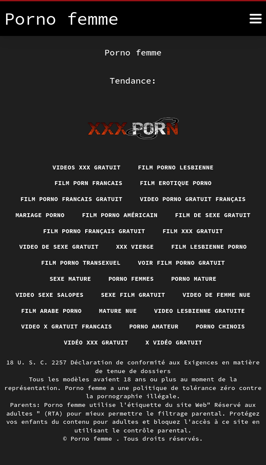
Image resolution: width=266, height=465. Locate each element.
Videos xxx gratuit (86, 167)
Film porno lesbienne (176, 167)
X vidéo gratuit (173, 342)
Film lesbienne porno (209, 246)
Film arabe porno (51, 311)
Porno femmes (131, 279)
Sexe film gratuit (133, 295)
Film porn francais (88, 183)
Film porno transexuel (81, 263)
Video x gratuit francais (66, 326)
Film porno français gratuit (94, 231)
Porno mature (194, 279)
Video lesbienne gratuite (199, 311)
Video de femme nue (217, 295)
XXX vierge (135, 246)
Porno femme (93, 438)
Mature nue (118, 311)
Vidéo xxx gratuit (96, 342)
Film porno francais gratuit (71, 199)
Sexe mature (70, 279)
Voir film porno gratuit (181, 263)
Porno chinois (220, 326)
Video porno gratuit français (193, 199)
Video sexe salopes (50, 295)
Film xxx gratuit (193, 231)
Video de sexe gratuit (59, 246)
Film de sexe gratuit (212, 215)
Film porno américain (119, 215)
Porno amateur (154, 326)
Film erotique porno (176, 183)
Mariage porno (40, 215)
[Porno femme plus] (256, 18)
